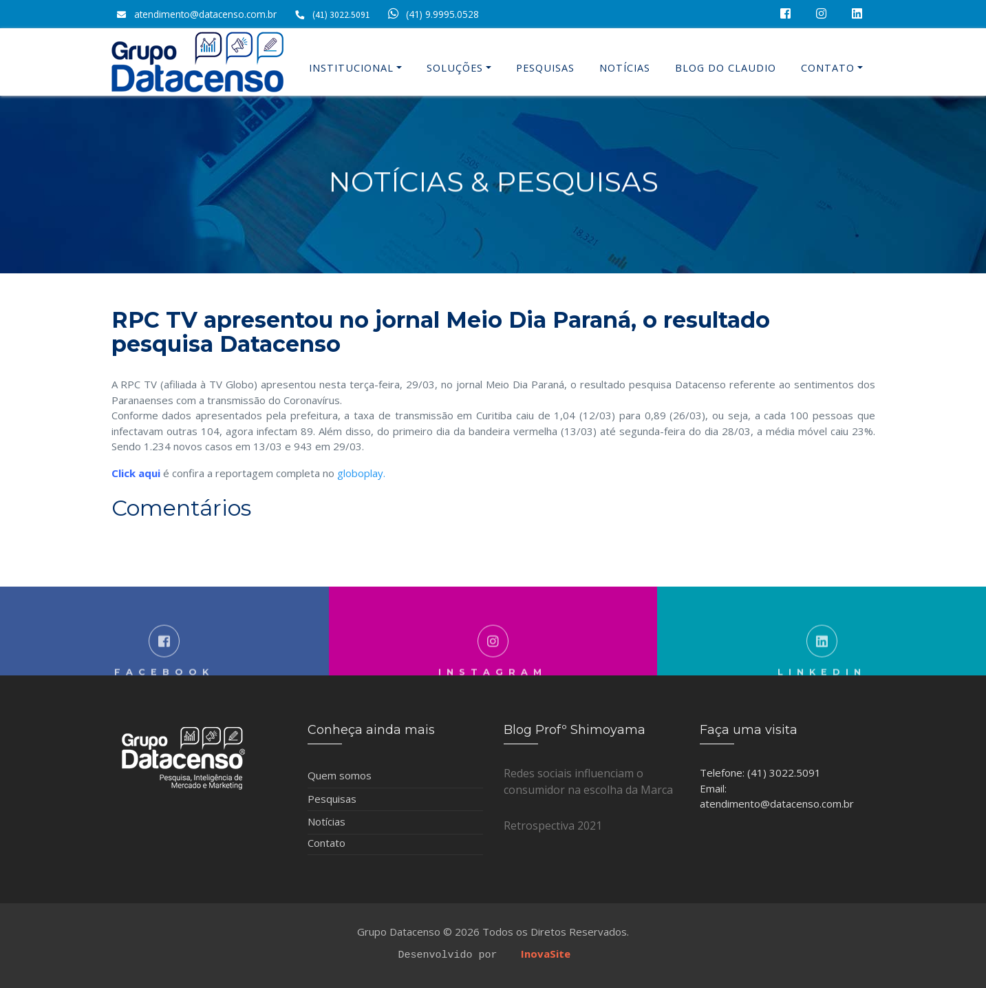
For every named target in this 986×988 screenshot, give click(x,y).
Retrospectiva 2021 (553, 825)
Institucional (351, 67)
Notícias (624, 67)
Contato (828, 67)
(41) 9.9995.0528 (431, 14)
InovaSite (545, 953)
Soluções (455, 67)
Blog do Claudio (725, 67)
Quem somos (340, 775)
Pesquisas (545, 67)
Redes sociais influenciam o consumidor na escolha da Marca (588, 781)
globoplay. (361, 473)
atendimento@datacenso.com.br (205, 14)
